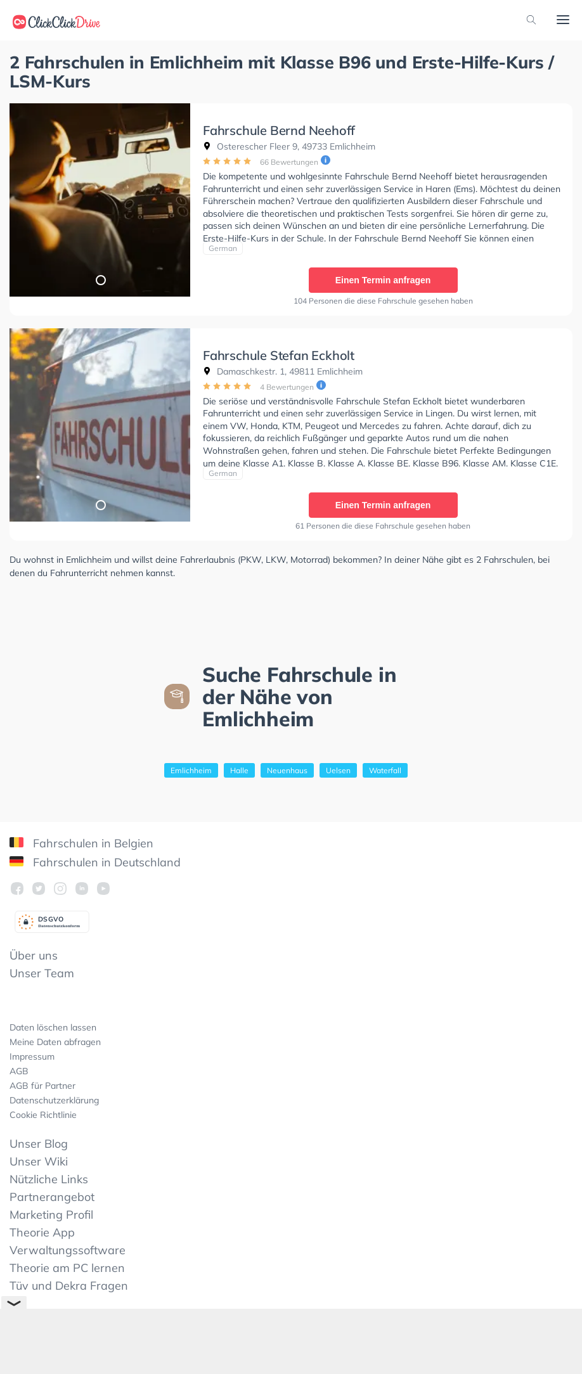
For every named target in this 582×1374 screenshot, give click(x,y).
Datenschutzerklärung (54, 1100)
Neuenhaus (287, 770)
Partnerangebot (52, 1197)
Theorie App (42, 1232)
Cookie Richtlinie (43, 1114)
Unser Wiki (39, 1161)
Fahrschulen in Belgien (81, 843)
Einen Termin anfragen (383, 280)
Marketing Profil (51, 1214)
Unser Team (42, 973)
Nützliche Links (49, 1179)
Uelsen (338, 770)
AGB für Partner (42, 1085)
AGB (19, 1071)
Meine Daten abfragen (55, 1042)
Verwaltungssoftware (68, 1250)
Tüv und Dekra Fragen (69, 1285)
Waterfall (385, 770)
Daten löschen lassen (53, 1027)
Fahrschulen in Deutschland (95, 862)
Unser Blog (39, 1143)
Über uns (34, 955)
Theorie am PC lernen (67, 1268)
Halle (239, 770)
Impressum (32, 1056)
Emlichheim (191, 770)
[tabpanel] (100, 200)
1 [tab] (100, 279)
